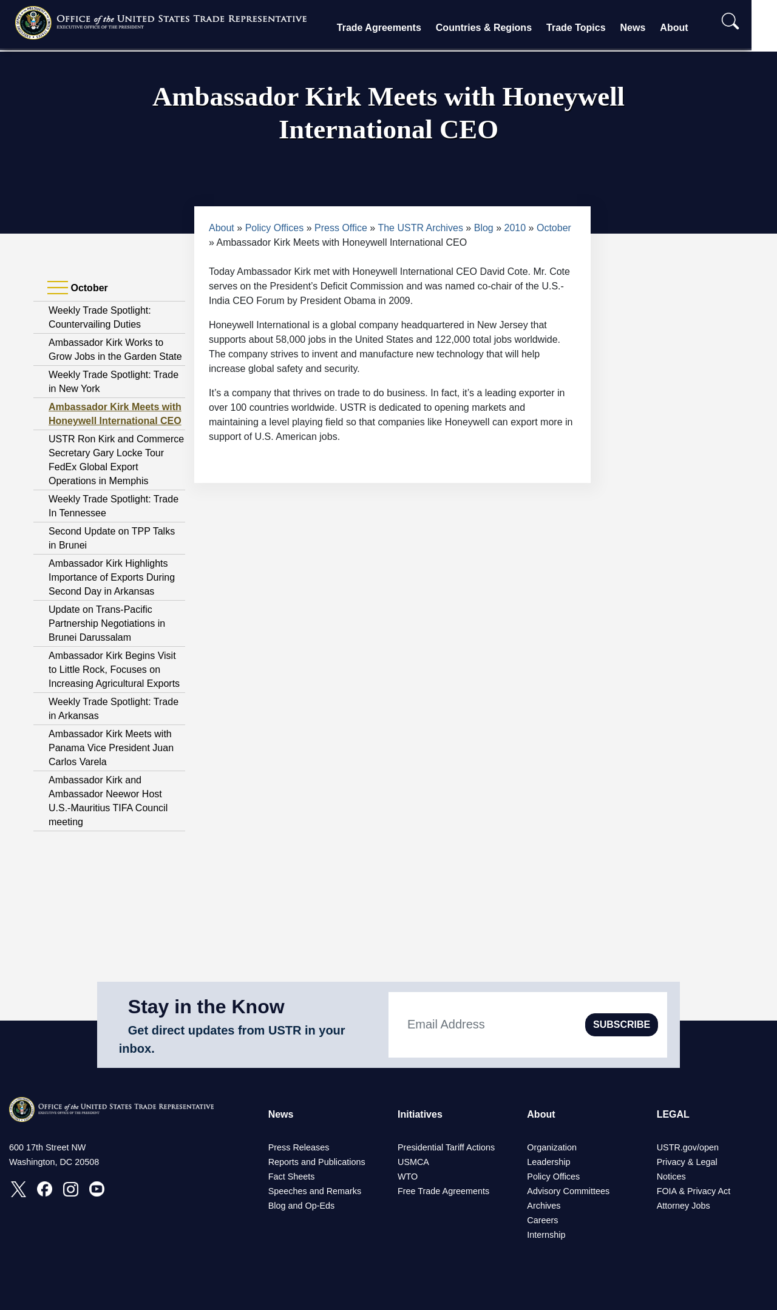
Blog (484, 228)
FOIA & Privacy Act (694, 1191)
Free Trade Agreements (443, 1191)
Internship (546, 1235)
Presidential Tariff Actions (446, 1147)
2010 (515, 228)
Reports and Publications (316, 1162)
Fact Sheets (291, 1176)
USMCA (413, 1162)
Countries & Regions (495, 27)
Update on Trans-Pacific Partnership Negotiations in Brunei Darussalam (107, 623)
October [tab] (77, 288)
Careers (542, 1220)
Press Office (340, 228)
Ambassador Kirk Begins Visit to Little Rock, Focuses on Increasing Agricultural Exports (114, 669)
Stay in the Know (206, 1007)
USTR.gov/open (688, 1147)
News (644, 27)
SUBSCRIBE (621, 1024)
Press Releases (299, 1147)
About (685, 27)
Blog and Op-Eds (301, 1205)
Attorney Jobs (683, 1205)
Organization (552, 1147)
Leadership (548, 1162)
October (554, 228)
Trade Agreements (390, 27)
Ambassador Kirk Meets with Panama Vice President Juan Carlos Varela (111, 748)
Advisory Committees (568, 1191)
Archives (543, 1205)
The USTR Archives (420, 228)
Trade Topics (587, 27)
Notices (671, 1176)
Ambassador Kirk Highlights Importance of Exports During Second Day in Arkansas (112, 577)
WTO (408, 1176)
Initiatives (420, 1114)
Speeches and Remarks (315, 1191)
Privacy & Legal (687, 1162)
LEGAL (673, 1114)
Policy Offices (274, 228)
